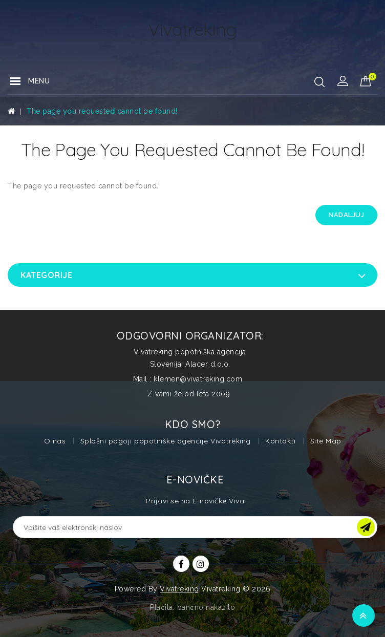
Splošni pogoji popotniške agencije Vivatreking (165, 440)
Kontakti (280, 440)
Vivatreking (179, 589)
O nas (55, 440)
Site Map (325, 440)
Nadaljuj (346, 215)
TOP (363, 615)
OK (366, 527)
